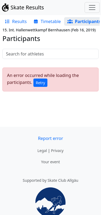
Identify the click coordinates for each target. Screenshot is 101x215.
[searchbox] (50, 54)
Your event (50, 161)
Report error (50, 138)
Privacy (57, 150)
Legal (42, 150)
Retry (40, 82)
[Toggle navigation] (92, 7)
